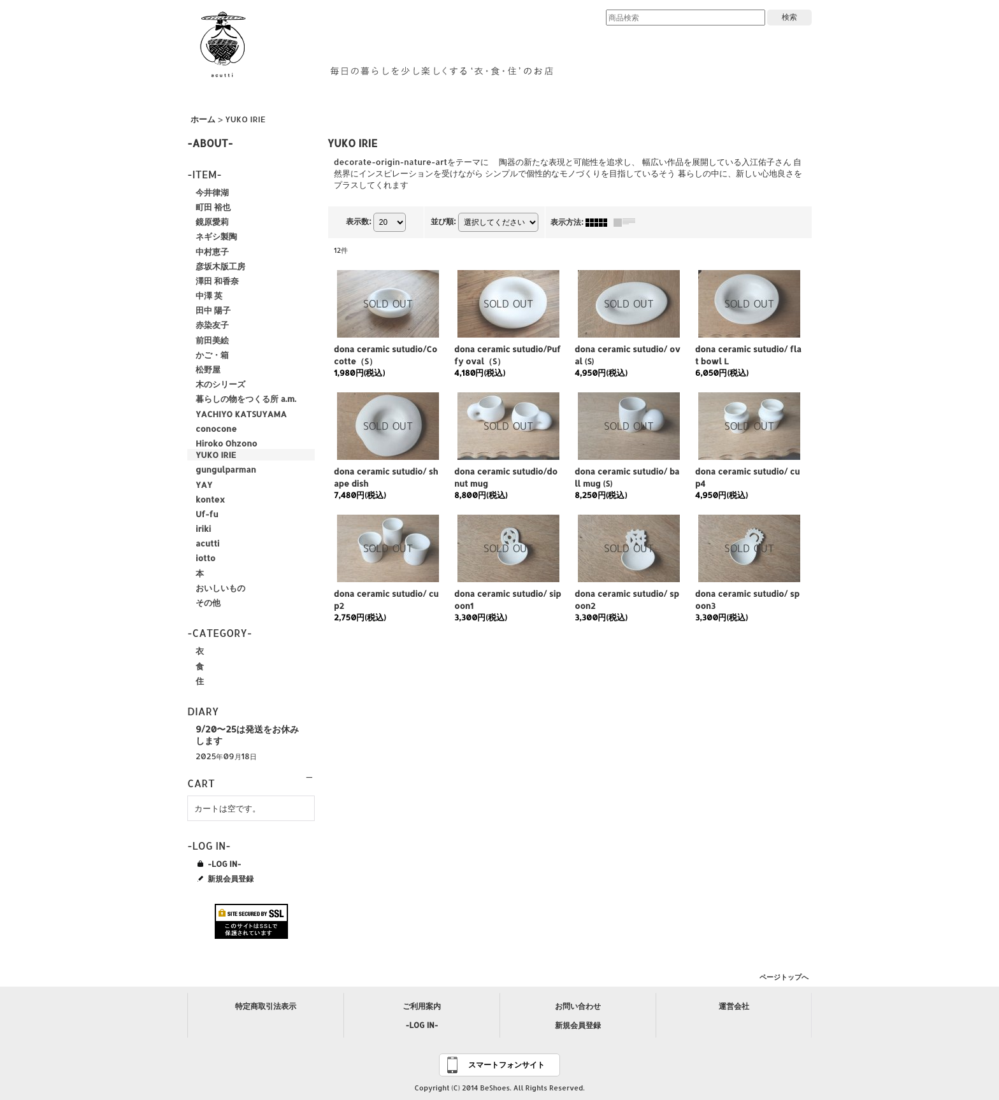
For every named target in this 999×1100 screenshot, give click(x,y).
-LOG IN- (224, 864)
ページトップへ (784, 977)
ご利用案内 (422, 1006)
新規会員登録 (231, 878)
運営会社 (734, 1006)
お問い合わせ (578, 1006)
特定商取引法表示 (265, 1006)
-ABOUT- (210, 143)
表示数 (358, 221)
